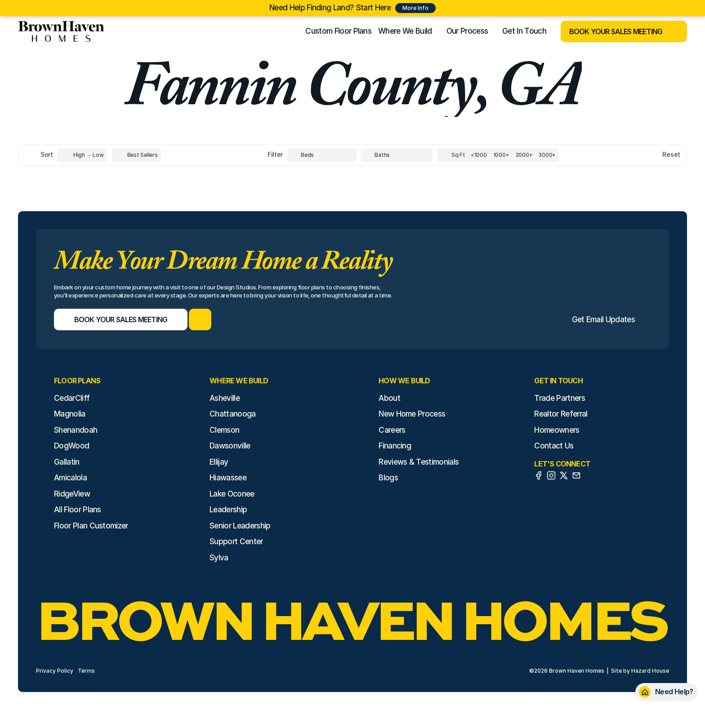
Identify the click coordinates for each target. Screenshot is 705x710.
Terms (86, 670)
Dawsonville (230, 445)
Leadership (228, 509)
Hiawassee (228, 477)
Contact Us (553, 445)
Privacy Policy (54, 670)
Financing (395, 445)
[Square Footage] (479, 155)
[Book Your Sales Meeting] (613, 31)
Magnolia (69, 413)
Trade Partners (559, 398)
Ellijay (219, 461)
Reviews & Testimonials (419, 461)
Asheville (225, 398)
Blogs (388, 477)
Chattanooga (233, 413)
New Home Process (412, 413)
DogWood (71, 445)
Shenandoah (75, 430)
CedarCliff (71, 398)
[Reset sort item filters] (652, 154)
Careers (392, 430)
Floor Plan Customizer (91, 525)
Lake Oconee (232, 493)
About (389, 398)
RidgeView (72, 493)
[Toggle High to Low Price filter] (82, 155)
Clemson (224, 430)
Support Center (236, 541)
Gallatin (67, 461)
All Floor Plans (77, 509)
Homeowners (556, 430)
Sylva (219, 557)
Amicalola (70, 477)
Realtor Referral (560, 413)
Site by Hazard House (640, 670)
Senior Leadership (240, 525)
